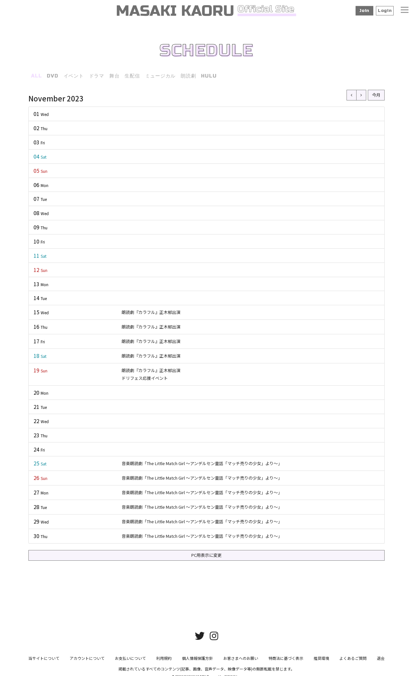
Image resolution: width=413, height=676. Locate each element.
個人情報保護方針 (197, 660)
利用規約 (164, 660)
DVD (52, 76)
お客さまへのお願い (240, 660)
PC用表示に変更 (206, 555)
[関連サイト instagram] (214, 638)
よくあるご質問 (353, 660)
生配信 (132, 76)
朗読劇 (188, 76)
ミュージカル (160, 76)
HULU (209, 76)
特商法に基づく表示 (285, 660)
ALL (36, 76)
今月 (376, 95)
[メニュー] (404, 11)
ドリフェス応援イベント (145, 378)
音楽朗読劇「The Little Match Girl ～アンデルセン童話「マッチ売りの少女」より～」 (202, 463)
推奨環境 (321, 660)
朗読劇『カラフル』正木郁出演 (151, 312)
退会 (381, 660)
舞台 (114, 76)
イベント (74, 76)
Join (364, 10)
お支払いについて (130, 660)
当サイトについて (43, 660)
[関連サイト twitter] (200, 638)
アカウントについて (87, 660)
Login (385, 10)
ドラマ (96, 76)
